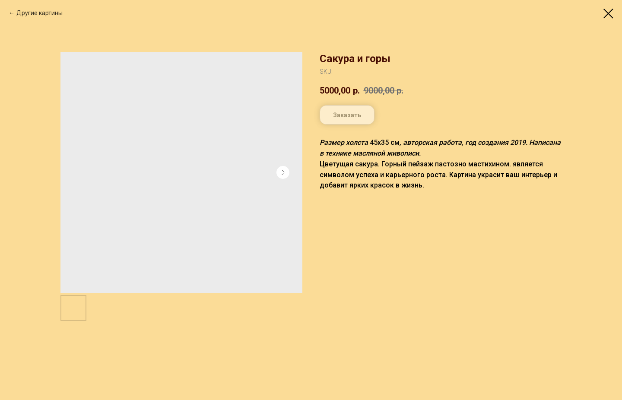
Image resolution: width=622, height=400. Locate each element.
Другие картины (39, 12)
